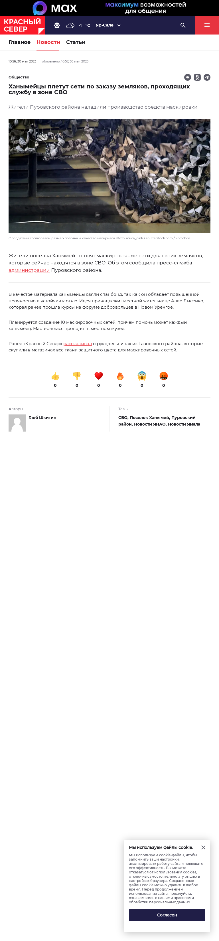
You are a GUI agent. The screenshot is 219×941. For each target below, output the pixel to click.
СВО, (124, 417)
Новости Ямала (184, 424)
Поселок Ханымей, (150, 417)
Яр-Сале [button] (104, 25)
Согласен (167, 915)
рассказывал (77, 343)
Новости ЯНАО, (151, 424)
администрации (29, 270)
